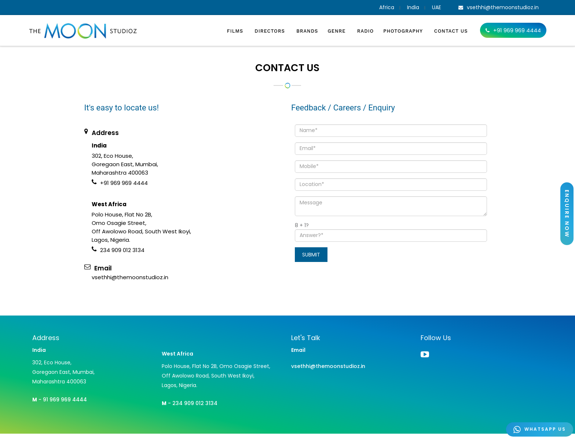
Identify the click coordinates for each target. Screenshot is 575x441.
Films (236, 31)
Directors (270, 31)
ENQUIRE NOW (567, 214)
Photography (404, 31)
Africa (386, 7)
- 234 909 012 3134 (189, 403)
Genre (337, 31)
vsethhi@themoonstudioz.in (328, 366)
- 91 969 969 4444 (59, 399)
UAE (436, 7)
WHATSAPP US (539, 429)
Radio (365, 31)
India (413, 7)
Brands (307, 31)
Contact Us (451, 31)
